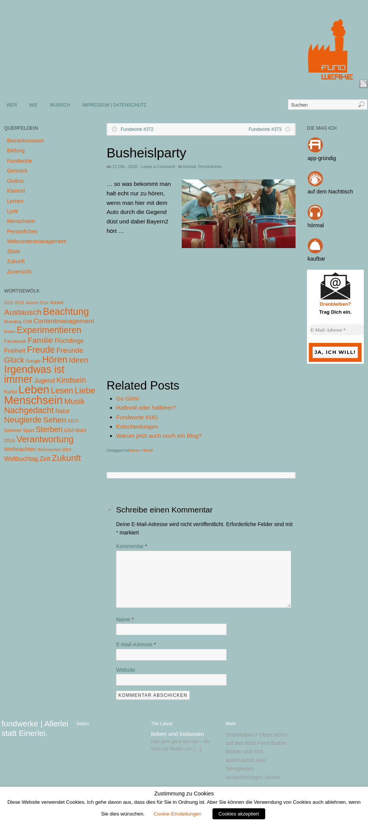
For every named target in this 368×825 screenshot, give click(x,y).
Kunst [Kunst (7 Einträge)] (10, 391)
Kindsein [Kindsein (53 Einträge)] (71, 380)
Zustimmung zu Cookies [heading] (184, 793)
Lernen (15, 201)
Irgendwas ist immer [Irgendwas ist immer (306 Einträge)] (34, 374)
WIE (33, 105)
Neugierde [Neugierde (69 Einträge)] (23, 419)
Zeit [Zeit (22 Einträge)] (44, 458)
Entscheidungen (137, 426)
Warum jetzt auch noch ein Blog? (158, 435)
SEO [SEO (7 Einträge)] (73, 421)
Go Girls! (127, 398)
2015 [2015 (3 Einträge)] (8, 302)
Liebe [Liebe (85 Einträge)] (85, 390)
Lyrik (12, 211)
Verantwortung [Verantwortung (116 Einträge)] (45, 439)
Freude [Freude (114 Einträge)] (41, 350)
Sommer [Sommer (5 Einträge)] (13, 430)
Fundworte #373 (265, 129)
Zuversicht (19, 272)
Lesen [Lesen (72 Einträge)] (62, 390)
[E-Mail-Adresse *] (337, 330)
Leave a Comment (158, 166)
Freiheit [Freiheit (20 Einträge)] (14, 350)
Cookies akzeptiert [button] (239, 814)
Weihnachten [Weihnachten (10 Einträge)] (20, 449)
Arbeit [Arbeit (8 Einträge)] (57, 302)
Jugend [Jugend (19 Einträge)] (44, 380)
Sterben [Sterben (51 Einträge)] (49, 429)
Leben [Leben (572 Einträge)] (34, 389)
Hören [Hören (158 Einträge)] (55, 359)
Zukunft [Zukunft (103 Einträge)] (66, 458)
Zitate (13, 251)
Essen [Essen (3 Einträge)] (10, 331)
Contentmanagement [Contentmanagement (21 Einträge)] (63, 321)
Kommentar (131, 546)
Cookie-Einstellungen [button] (177, 814)
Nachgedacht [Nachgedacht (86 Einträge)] (29, 410)
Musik (148, 450)
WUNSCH (60, 105)
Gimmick (17, 171)
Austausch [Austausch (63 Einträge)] (23, 312)
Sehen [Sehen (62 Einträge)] (54, 419)
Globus (15, 181)
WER (11, 105)
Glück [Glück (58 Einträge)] (14, 359)
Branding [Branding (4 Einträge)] (13, 321)
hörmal (189, 166)
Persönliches (210, 166)
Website (125, 670)
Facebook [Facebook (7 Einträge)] (15, 341)
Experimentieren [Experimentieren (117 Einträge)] (49, 330)
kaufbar (317, 259)
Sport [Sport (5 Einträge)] (28, 430)
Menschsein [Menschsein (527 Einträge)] (33, 400)
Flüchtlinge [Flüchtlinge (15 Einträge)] (69, 341)
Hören (134, 450)
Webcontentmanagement (36, 241)
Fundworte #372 (137, 129)
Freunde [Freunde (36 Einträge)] (70, 350)
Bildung (16, 151)
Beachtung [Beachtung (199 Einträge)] (66, 311)
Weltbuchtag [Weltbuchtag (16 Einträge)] (21, 458)
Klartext (16, 191)
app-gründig (322, 158)
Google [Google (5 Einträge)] (33, 361)
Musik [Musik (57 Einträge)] (74, 401)
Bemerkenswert (25, 141)
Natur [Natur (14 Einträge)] (62, 411)
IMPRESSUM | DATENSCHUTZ (114, 105)
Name (125, 619)
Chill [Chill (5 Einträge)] (27, 321)
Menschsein (21, 221)
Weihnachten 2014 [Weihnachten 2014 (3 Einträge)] (54, 449)
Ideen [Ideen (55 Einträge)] (79, 359)
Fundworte (19, 161)
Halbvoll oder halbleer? (146, 407)
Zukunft (16, 261)
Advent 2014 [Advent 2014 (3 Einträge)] (37, 302)
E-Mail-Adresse (136, 644)
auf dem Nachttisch (330, 192)
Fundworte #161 (137, 417)
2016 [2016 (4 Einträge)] (19, 302)
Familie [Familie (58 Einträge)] (40, 340)
